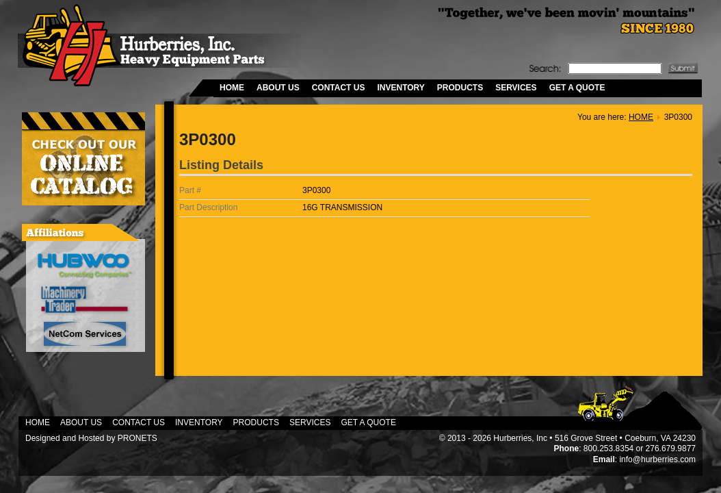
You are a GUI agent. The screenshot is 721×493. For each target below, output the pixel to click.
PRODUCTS (460, 87)
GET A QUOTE (577, 87)
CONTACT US (338, 87)
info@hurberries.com (657, 459)
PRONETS (137, 438)
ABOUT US (278, 87)
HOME (232, 87)
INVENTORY (400, 87)
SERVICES (515, 87)
